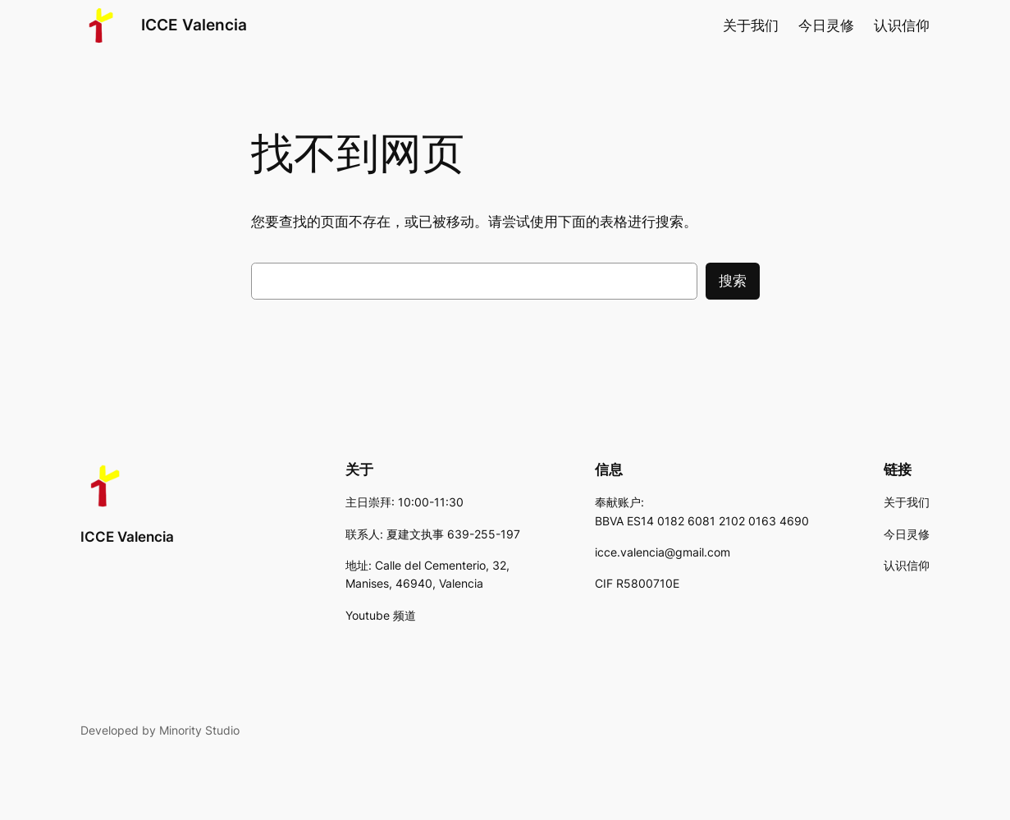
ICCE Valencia (194, 25)
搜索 (733, 281)
